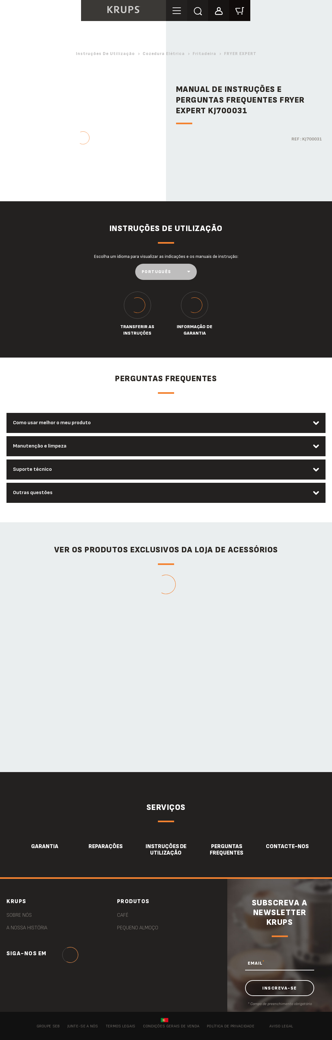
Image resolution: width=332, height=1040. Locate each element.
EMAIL (256, 963)
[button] (218, 10)
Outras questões (33, 493)
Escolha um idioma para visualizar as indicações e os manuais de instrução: (166, 256)
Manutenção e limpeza (39, 446)
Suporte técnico (32, 469)
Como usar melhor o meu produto (52, 423)
